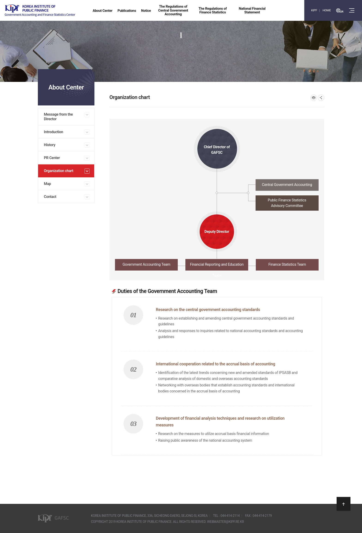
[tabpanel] (216, 369)
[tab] (217, 186)
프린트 (314, 98)
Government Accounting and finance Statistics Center (40, 10)
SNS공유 (321, 98)
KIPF (314, 10)
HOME (327, 10)
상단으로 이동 (343, 504)
